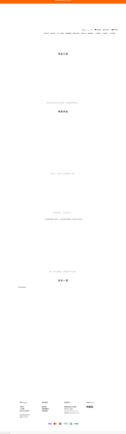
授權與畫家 (68, 9)
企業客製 (98, 9)
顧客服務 (91, 9)
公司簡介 (22, 407)
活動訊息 (52, 9)
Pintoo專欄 (60, 9)
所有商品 (46, 9)
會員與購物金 (45, 409)
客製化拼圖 (76, 9)
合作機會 (105, 9)
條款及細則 (45, 411)
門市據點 (113, 9)
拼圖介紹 (83, 9)
